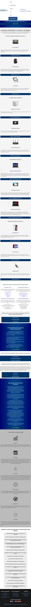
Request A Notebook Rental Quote (15, 179)
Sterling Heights (8, 295)
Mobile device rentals (15, 376)
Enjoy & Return (15, 321)
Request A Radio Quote (15, 279)
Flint (9, 293)
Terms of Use (21, 604)
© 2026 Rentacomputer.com (9, 604)
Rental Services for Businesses (15, 358)
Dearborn (9, 292)
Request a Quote (13, 18)
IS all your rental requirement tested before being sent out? (15, 574)
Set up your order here (15, 349)
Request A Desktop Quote (15, 74)
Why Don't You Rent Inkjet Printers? (15, 580)
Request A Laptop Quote (15, 55)
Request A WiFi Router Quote (15, 155)
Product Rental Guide (15, 594)
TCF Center (23, 296)
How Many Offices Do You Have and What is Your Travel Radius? (15, 553)
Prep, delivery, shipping (15, 319)
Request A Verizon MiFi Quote (15, 136)
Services (11, 8)
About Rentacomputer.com (5, 594)
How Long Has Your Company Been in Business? (15, 549)
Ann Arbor (6, 292)
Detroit (7, 293)
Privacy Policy (16, 604)
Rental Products (13, 5)
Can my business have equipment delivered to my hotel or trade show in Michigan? (15, 540)
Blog (11, 15)
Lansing (10, 294)
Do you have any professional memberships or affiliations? (15, 586)
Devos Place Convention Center (23, 294)
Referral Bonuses (25, 594)
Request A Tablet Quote (15, 260)
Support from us (15, 356)
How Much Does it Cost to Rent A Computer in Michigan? (15, 534)
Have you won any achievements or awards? (15, 583)
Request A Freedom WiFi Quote (15, 117)
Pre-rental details (15, 317)
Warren (8, 296)
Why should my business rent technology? (15, 561)
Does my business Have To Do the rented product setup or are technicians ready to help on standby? (15, 543)
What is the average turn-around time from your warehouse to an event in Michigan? (15, 570)
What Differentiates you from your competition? (15, 536)
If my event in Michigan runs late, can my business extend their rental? (15, 577)
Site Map (25, 604)
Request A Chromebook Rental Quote (15, 198)
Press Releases (26, 595)
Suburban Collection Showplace (23, 295)
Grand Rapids (6, 294)
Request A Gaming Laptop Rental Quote (15, 217)
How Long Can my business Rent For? (15, 558)
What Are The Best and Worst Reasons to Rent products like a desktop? (15, 547)
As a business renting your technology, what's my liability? (15, 567)
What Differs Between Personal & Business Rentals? (15, 563)
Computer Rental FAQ (15, 595)
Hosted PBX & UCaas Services (15, 360)
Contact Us (5, 595)
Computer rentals (15, 374)
